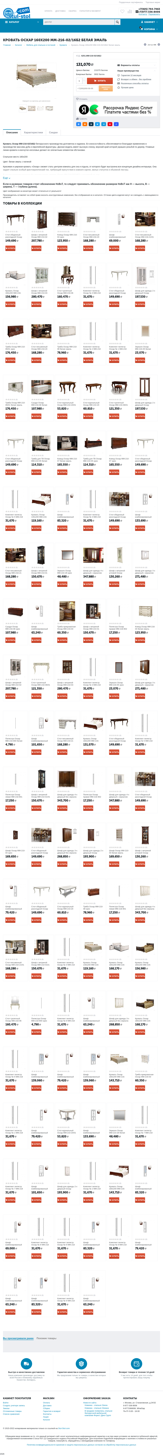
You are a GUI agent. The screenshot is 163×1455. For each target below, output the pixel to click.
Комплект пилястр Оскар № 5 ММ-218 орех (14, 517)
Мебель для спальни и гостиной (40, 45)
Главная (7, 45)
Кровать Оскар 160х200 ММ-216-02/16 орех (143, 964)
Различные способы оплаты (135, 83)
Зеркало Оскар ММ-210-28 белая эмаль (117, 1132)
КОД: (78, 56)
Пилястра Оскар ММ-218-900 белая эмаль (13, 741)
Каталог (14, 22)
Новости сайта (89, 1403)
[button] (78, 124)
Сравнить (83, 119)
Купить (102, 81)
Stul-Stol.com (64, 1428)
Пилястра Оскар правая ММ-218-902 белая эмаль (92, 796)
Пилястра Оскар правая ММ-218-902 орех (118, 629)
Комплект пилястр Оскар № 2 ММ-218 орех (92, 1188)
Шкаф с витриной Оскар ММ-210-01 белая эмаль (91, 629)
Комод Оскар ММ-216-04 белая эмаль (145, 628)
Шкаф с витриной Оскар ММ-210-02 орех (39, 237)
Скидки (53, 132)
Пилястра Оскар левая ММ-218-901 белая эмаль (13, 796)
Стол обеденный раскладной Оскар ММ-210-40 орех (13, 237)
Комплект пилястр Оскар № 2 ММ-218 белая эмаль (92, 349)
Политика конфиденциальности (41, 1445)
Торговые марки (153, 2)
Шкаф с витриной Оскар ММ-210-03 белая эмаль (39, 293)
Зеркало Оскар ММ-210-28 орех (64, 572)
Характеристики (33, 132)
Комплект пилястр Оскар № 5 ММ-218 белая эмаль (144, 741)
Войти (5, 1403)
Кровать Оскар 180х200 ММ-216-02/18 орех (143, 1020)
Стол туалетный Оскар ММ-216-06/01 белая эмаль (40, 685)
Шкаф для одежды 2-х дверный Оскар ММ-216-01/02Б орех (93, 852)
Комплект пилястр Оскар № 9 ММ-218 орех (118, 1244)
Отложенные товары (12, 1411)
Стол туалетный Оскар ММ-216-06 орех (65, 293)
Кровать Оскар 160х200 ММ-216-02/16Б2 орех (91, 741)
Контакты (143, 14)
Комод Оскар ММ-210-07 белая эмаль (67, 460)
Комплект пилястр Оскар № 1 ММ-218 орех (14, 1132)
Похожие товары (46, 1338)
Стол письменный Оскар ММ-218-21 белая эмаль (65, 741)
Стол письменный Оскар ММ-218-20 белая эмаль (91, 237)
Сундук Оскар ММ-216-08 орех (12, 628)
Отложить (83, 99)
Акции (45, 1417)
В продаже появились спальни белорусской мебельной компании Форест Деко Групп (98, 1413)
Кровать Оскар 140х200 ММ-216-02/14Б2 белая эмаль (92, 964)
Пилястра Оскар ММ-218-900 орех (39, 1019)
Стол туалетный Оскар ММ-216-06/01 (118, 404)
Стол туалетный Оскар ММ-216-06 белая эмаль (13, 1020)
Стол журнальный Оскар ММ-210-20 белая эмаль (65, 908)
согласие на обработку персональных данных (115, 1445)
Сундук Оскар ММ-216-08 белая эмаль (39, 405)
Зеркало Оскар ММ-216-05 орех (116, 684)
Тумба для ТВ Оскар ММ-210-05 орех (92, 460)
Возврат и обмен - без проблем (136, 79)
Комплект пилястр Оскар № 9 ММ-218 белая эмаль (66, 1300)
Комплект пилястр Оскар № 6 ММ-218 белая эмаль (66, 1244)
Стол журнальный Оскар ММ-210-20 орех (91, 405)
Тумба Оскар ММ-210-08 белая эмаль (67, 348)
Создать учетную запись (14, 1405)
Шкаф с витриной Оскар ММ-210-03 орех (65, 685)
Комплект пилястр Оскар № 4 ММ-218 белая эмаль (92, 517)
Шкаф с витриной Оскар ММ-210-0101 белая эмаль (40, 964)
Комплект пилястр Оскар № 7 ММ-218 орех (144, 1132)
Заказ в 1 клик (106, 88)
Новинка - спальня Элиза (96, 1405)
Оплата (46, 1403)
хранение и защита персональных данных (75, 1445)
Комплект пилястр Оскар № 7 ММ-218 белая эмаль (14, 1188)
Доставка (47, 1405)
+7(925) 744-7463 (149, 8)
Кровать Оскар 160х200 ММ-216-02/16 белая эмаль (13, 293)
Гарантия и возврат (52, 1411)
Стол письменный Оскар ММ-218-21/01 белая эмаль (14, 964)
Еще (5, 178)
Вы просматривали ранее (18, 1338)
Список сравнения (11, 1414)
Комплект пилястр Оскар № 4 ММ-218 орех (92, 293)
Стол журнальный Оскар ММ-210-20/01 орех (66, 405)
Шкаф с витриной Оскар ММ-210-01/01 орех (40, 796)
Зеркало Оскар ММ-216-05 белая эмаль (143, 349)
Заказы (6, 1408)
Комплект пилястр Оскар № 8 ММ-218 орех (40, 1244)
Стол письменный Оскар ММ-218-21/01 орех (144, 237)
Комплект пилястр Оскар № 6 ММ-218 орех (14, 1076)
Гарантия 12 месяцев (131, 75)
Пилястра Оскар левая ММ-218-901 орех (117, 908)
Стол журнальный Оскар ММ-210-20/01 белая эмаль (66, 1132)
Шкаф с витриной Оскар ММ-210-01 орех (39, 573)
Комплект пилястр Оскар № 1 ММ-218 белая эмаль (118, 349)
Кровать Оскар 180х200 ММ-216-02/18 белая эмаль (117, 964)
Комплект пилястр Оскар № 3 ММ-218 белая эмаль (92, 685)
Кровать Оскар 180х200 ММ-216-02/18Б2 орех (117, 1188)
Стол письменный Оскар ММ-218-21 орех (13, 573)
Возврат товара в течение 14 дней (136, 1372)
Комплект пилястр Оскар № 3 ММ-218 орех (66, 964)
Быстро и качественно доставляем (26, 1372)
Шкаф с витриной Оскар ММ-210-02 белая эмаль (13, 685)
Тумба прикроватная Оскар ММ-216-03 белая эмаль (144, 1076)
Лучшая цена (127, 87)
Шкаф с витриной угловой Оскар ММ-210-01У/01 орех (144, 852)
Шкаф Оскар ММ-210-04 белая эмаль (119, 851)
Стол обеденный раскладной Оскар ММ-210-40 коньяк (117, 517)
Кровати (63, 45)
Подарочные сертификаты (131, 2)
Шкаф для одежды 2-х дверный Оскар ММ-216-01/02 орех (145, 405)
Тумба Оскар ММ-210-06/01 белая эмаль (15, 404)
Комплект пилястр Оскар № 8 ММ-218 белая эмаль (66, 1020)
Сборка (46, 1408)
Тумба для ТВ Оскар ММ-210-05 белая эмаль (40, 461)
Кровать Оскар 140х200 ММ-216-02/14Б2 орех (39, 517)
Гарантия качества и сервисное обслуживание (81, 1372)
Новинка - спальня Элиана (97, 1408)
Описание (12, 132)
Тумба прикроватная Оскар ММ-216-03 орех (66, 629)
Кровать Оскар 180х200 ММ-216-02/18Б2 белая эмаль (118, 1076)
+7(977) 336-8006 (149, 11)
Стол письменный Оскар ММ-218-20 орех (39, 349)
